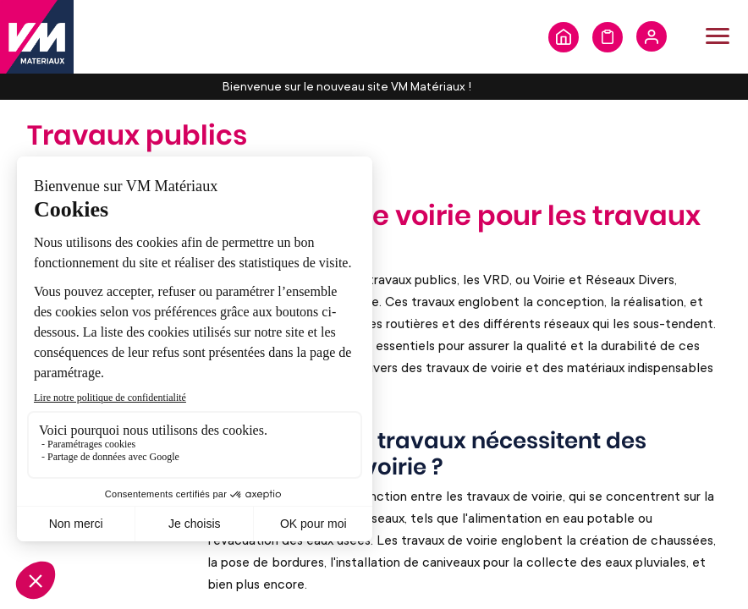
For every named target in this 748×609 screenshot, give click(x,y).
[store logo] (37, 37)
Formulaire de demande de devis (607, 37)
